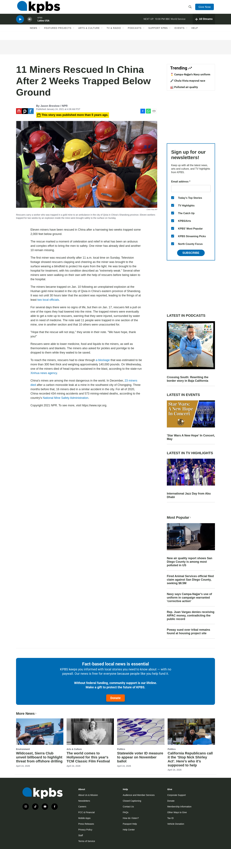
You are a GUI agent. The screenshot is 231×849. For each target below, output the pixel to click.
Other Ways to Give (177, 812)
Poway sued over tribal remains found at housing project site (188, 631)
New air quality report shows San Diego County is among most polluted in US (189, 562)
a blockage (103, 360)
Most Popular (179, 517)
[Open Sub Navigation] (39, 33)
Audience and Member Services (138, 795)
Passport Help (130, 824)
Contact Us (128, 806)
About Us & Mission (88, 795)
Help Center (129, 829)
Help (194, 33)
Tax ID (170, 818)
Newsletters (84, 801)
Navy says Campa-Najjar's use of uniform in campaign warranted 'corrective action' (189, 597)
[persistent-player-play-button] (20, 23)
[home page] (37, 8)
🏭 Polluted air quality (184, 87)
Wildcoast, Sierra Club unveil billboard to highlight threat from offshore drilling (39, 757)
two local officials (48, 299)
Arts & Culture (89, 33)
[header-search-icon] (191, 8)
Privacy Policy (85, 829)
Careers (82, 806)
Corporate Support (176, 795)
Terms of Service (86, 841)
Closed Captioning (132, 801)
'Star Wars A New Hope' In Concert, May (191, 437)
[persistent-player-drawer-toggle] (204, 23)
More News (26, 714)
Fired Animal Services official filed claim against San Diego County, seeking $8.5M (190, 580)
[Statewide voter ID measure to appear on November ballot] (140, 731)
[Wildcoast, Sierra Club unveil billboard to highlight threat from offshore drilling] (39, 731)
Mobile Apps (84, 818)
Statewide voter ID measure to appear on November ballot (140, 757)
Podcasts (134, 33)
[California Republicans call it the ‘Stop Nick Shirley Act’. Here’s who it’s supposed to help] (191, 731)
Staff (80, 835)
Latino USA (43, 24)
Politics (121, 749)
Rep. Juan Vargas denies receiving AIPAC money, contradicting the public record (190, 615)
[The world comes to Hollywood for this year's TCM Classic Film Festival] (90, 731)
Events (179, 33)
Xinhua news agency (43, 373)
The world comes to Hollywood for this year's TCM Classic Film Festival (88, 757)
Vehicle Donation (175, 824)
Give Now (205, 8)
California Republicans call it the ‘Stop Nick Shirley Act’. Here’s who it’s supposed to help (190, 759)
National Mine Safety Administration (65, 397)
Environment (23, 749)
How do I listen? (131, 818)
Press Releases (86, 824)
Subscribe (190, 252)
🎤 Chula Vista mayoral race (187, 80)
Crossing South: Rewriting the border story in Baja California (187, 379)
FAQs (125, 812)
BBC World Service (175, 23)
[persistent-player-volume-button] (29, 23)
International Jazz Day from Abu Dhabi (189, 495)
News (33, 33)
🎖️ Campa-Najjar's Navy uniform (190, 74)
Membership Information (179, 806)
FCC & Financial (86, 812)
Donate (115, 698)
